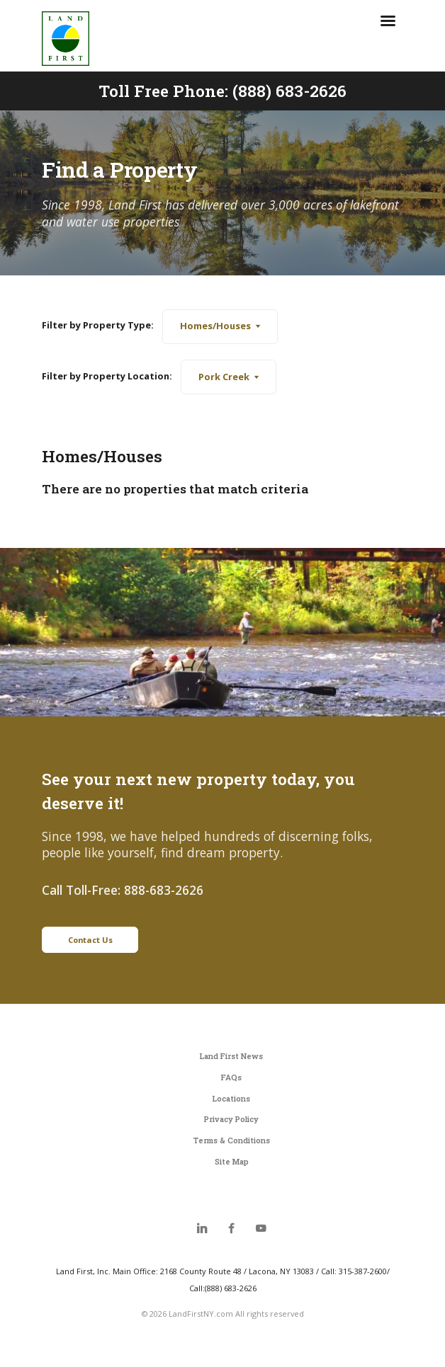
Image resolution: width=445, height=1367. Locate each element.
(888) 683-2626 (289, 90)
